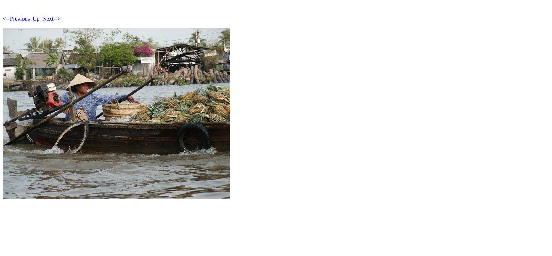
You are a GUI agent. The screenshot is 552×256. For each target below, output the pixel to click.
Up (36, 19)
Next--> (51, 19)
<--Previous (16, 19)
